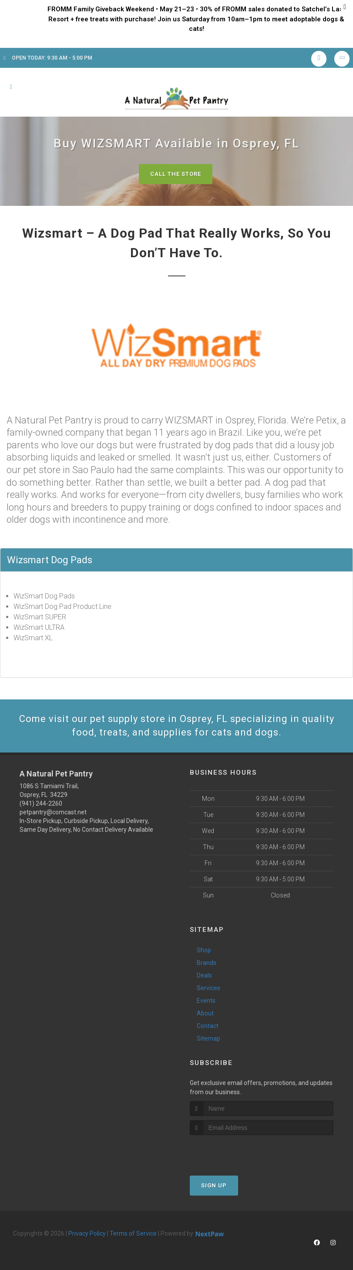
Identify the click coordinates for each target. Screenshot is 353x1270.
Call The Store (175, 174)
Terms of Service (133, 1233)
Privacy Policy (87, 1233)
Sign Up (214, 1185)
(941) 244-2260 (41, 803)
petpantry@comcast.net (53, 812)
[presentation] (236, 1151)
